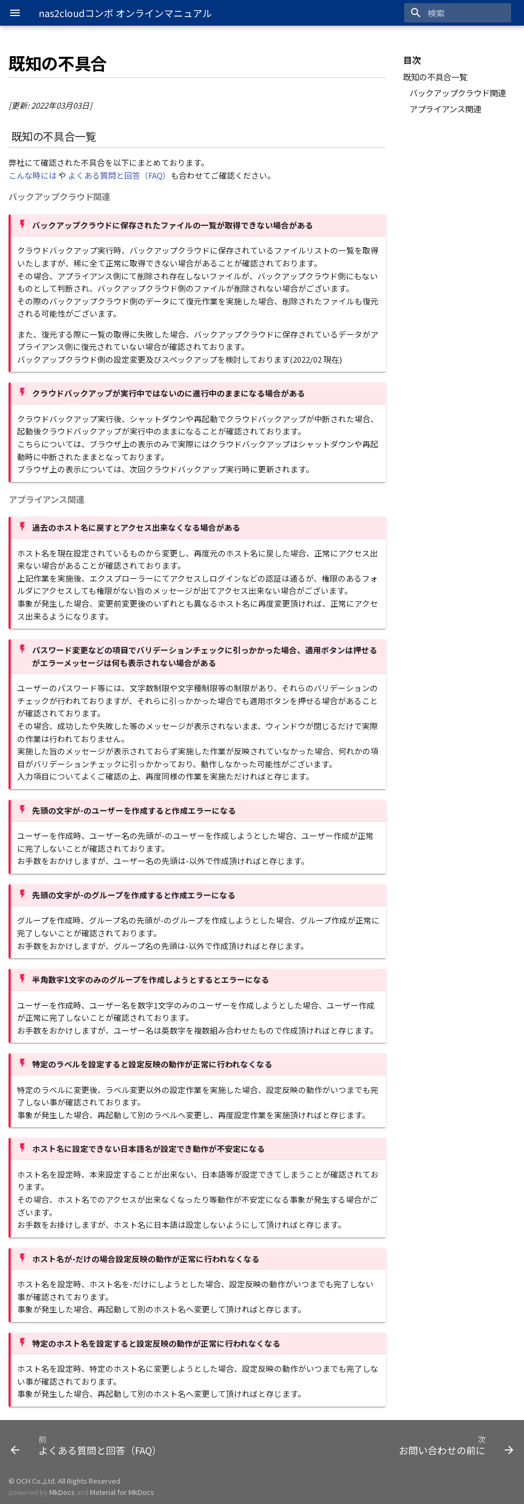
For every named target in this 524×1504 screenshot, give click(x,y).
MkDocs (62, 1492)
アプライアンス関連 (445, 108)
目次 (412, 60)
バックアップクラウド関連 (457, 92)
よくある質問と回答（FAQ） (119, 175)
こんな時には (33, 175)
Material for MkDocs (122, 1492)
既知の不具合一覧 (435, 76)
